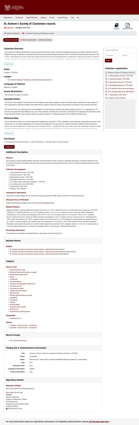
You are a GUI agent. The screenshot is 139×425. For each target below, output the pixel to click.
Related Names (13, 240)
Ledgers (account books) (18, 291)
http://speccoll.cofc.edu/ (14, 392)
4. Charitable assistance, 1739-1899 (120, 85)
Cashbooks (14, 279)
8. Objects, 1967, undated (116, 98)
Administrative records (17, 270)
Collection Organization (28, 40)
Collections (19, 17)
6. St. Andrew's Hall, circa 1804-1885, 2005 (122, 92)
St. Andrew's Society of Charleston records (120, 73)
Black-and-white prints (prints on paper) (23, 272)
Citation (116, 26)
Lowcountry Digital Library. (45, 203)
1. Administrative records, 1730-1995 (120, 76)
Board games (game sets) (19, 274)
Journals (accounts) (17, 288)
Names (52, 17)
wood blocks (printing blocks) (20, 311)
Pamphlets (13, 298)
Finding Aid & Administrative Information (26, 347)
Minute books (14, 293)
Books (12, 277)
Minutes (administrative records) (21, 295)
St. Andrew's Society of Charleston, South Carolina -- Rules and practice (34, 254)
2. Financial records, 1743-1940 (118, 79)
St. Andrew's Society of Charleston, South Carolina (25, 80)
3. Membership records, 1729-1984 (120, 82)
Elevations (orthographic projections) (22, 284)
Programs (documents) (18, 307)
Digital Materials (31, 17)
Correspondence (15, 281)
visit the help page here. (99, 421)
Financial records (16, 286)
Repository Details (15, 379)
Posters (12, 302)
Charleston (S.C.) (15, 318)
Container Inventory (45, 40)
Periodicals (13, 300)
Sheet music (14, 309)
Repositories (8, 17)
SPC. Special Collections (18, 340)
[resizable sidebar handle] (103, 89)
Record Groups (63, 17)
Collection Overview (11, 40)
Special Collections (13, 33)
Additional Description (17, 152)
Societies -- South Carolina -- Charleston (23, 328)
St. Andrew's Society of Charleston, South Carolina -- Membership (32, 249)
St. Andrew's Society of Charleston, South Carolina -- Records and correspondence (38, 252)
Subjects (43, 17)
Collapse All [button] (9, 147)
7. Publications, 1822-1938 (117, 95)
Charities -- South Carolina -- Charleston (23, 325)
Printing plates (15, 304)
